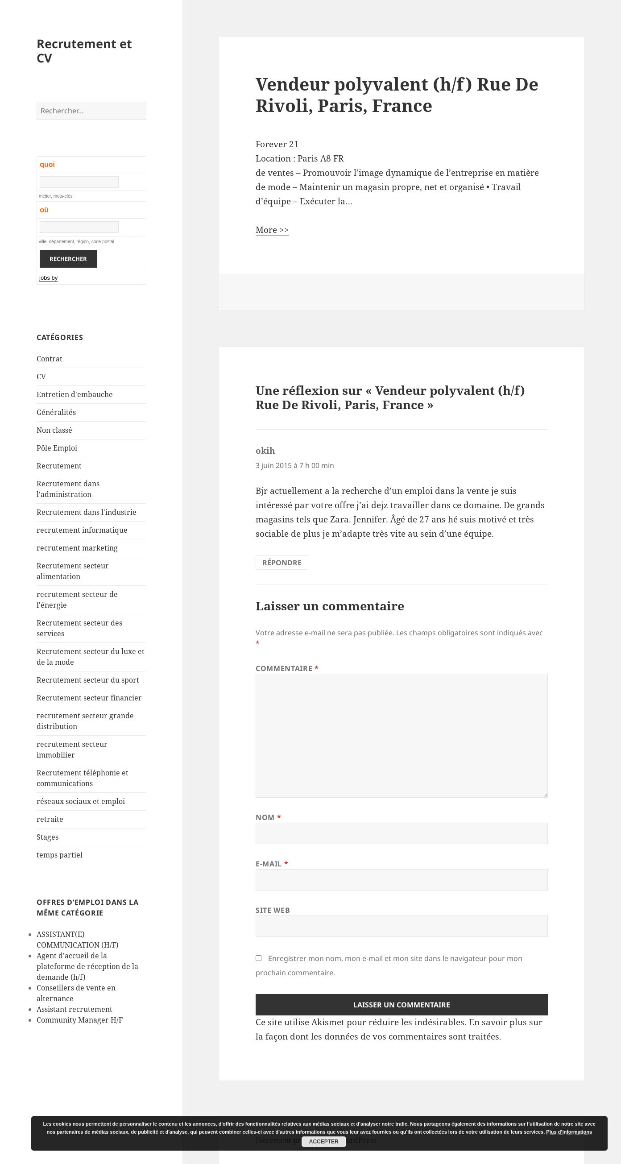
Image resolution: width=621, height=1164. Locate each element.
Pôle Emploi (57, 448)
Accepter (324, 1142)
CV (41, 376)
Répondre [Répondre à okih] (282, 563)
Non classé (54, 430)
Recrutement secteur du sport (88, 680)
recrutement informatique (82, 530)
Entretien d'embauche (75, 394)
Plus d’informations (569, 1132)
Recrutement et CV (84, 50)
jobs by (48, 277)
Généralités (56, 412)
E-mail (272, 864)
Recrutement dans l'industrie (87, 512)
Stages (47, 837)
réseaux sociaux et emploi (81, 801)
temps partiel (60, 855)
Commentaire (287, 668)
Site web (273, 910)
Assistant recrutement (74, 1009)
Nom (268, 817)
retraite (50, 819)
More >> (272, 230)
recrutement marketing (77, 548)
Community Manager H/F (80, 1020)
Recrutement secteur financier (89, 698)
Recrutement (59, 466)
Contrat (49, 359)
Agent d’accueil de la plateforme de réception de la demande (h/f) (87, 966)
